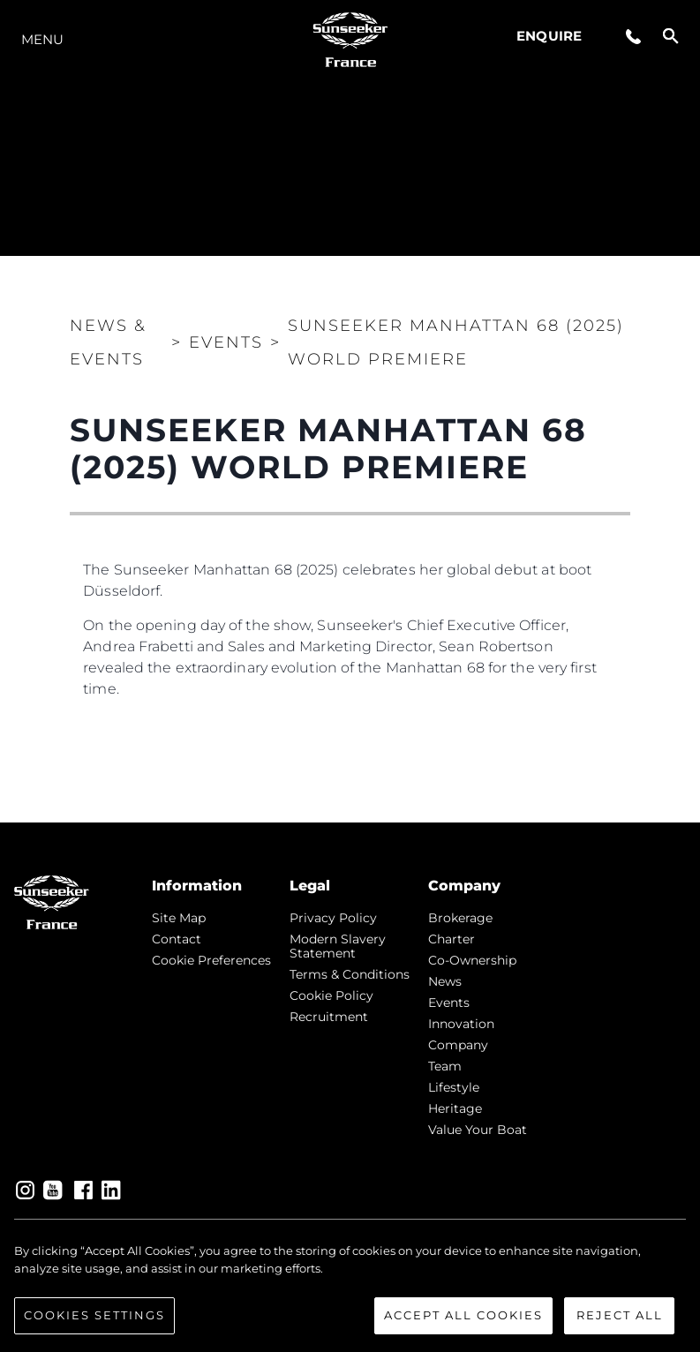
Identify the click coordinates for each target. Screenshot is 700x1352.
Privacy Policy (333, 918)
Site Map (179, 918)
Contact (176, 939)
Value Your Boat (477, 1130)
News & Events (108, 342)
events (449, 1002)
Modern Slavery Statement (338, 946)
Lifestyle (453, 1087)
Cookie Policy (331, 995)
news (445, 981)
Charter (451, 939)
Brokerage (460, 918)
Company (458, 1045)
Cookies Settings (94, 1315)
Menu (42, 39)
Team (445, 1066)
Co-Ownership (472, 960)
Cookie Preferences (211, 960)
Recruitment (329, 1017)
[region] (350, 1288)
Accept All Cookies (463, 1315)
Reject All (619, 1315)
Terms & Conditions (350, 974)
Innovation (461, 1024)
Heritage (455, 1108)
